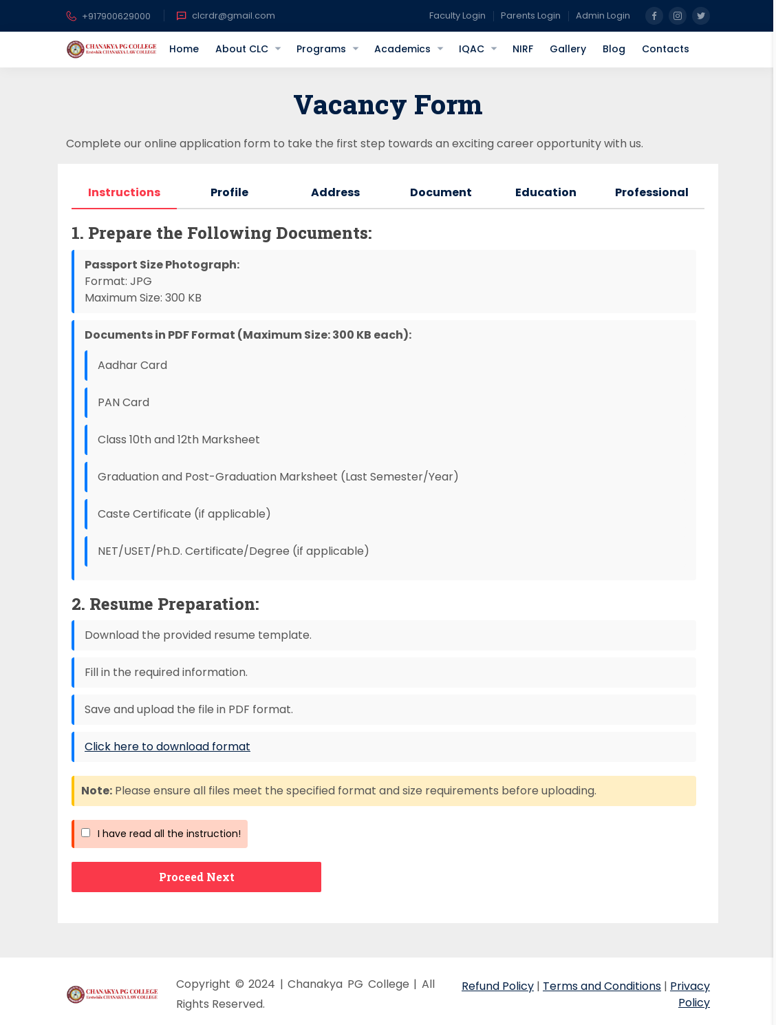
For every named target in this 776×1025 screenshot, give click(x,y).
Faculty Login (457, 15)
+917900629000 (108, 17)
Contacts (665, 49)
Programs (321, 49)
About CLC (241, 49)
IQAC (471, 49)
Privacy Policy (690, 994)
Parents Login (531, 15)
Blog (614, 49)
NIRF (523, 49)
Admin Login (603, 15)
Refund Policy (498, 986)
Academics (402, 49)
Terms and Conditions (602, 986)
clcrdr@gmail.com (225, 16)
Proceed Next (197, 876)
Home (184, 49)
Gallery (568, 49)
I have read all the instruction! (161, 834)
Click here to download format (167, 746)
